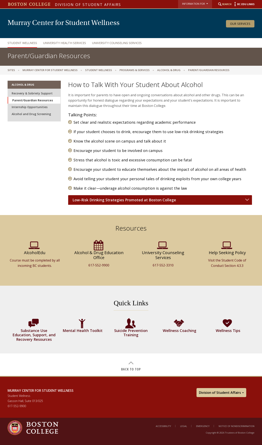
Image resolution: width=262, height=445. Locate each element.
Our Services (240, 24)
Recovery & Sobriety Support (32, 93)
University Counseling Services (117, 43)
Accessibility (163, 426)
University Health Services (64, 43)
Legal (183, 426)
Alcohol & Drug (169, 70)
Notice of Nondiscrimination (236, 426)
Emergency (203, 426)
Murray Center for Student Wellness (50, 70)
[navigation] (126, 43)
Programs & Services (135, 70)
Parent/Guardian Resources (32, 100)
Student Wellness (22, 43)
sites (11, 70)
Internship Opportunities (29, 107)
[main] (131, 225)
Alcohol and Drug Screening (31, 114)
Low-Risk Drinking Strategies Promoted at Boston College (124, 200)
